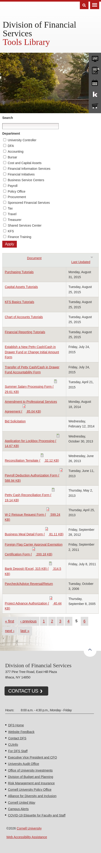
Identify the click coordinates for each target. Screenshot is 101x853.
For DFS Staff (18, 751)
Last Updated (82, 262)
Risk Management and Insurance (31, 783)
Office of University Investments (30, 770)
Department (11, 133)
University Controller (22, 140)
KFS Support (95, 94)
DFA (11, 146)
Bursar (12, 157)
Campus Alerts (18, 809)
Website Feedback (21, 732)
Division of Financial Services (39, 29)
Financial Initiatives (21, 174)
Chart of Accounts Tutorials (24, 317)
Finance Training (19, 237)
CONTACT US (23, 691)
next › (9, 631)
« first (9, 621)
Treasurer (14, 220)
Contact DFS (17, 738)
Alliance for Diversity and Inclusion (32, 796)
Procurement (17, 197)
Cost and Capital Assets (25, 163)
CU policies (95, 70)
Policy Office (16, 191)
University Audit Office (23, 764)
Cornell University (29, 828)
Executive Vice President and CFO (32, 757)
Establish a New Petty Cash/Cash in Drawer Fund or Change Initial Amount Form (32, 352)
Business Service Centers (26, 180)
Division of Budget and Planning (30, 777)
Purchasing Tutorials (19, 272)
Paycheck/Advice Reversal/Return (29, 584)
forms (95, 58)
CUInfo (13, 744)
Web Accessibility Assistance (26, 837)
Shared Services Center (25, 225)
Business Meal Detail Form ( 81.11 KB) (34, 534)
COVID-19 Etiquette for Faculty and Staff (37, 815)
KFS (11, 231)
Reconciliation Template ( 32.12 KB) (32, 460)
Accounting (15, 151)
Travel (12, 214)
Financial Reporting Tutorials (25, 332)
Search (7, 118)
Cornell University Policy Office (29, 789)
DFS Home (16, 725)
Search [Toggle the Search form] (84, 5)
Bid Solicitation (15, 421)
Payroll (13, 186)
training (95, 82)
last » (24, 631)
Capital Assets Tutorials (21, 287)
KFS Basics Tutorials (19, 302)
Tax (10, 208)
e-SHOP (95, 106)
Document (34, 258)
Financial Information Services (29, 168)
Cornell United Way (21, 802)
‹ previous (28, 621)
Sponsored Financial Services (29, 202)
